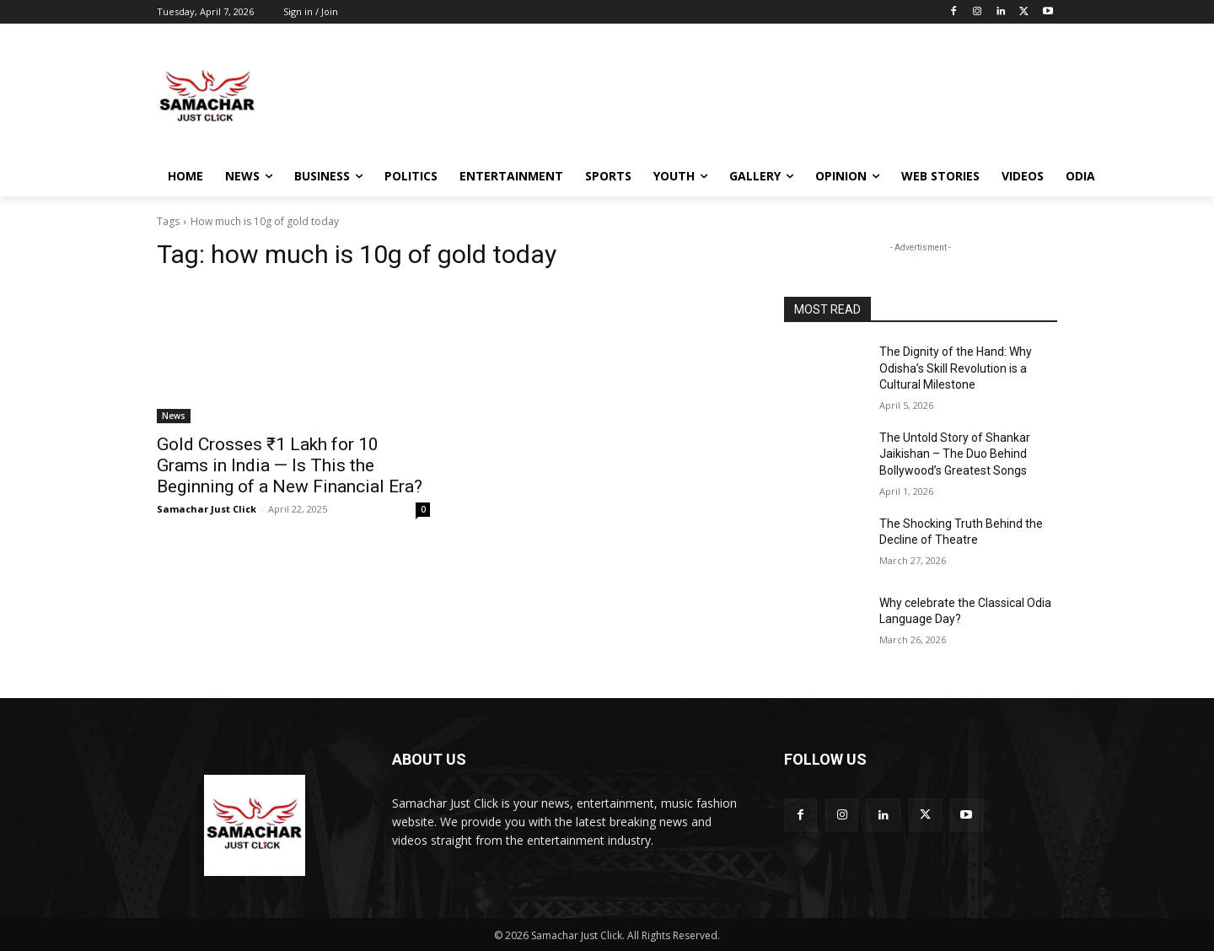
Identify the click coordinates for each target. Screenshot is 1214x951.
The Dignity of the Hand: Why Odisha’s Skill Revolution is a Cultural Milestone (955, 368)
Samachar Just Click (206, 508)
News (173, 416)
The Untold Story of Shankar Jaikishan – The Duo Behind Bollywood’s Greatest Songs (954, 454)
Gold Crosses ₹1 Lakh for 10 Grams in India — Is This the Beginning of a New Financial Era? (289, 465)
